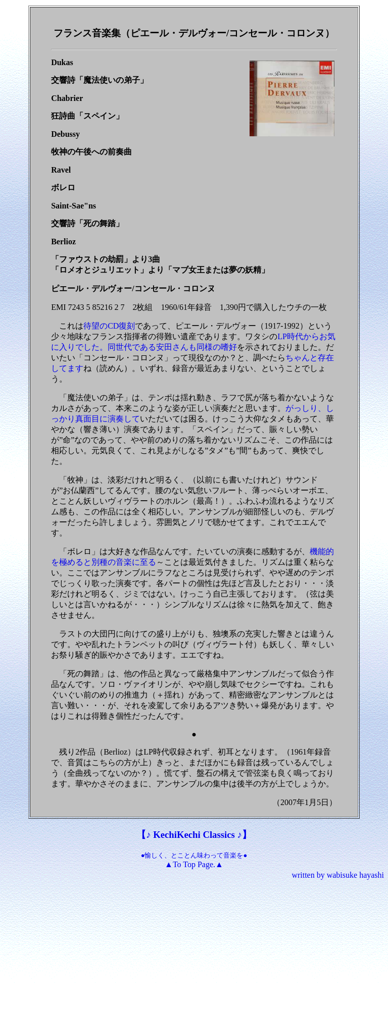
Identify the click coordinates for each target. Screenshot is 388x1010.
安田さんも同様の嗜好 (196, 347)
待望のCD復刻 (109, 326)
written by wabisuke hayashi (338, 875)
